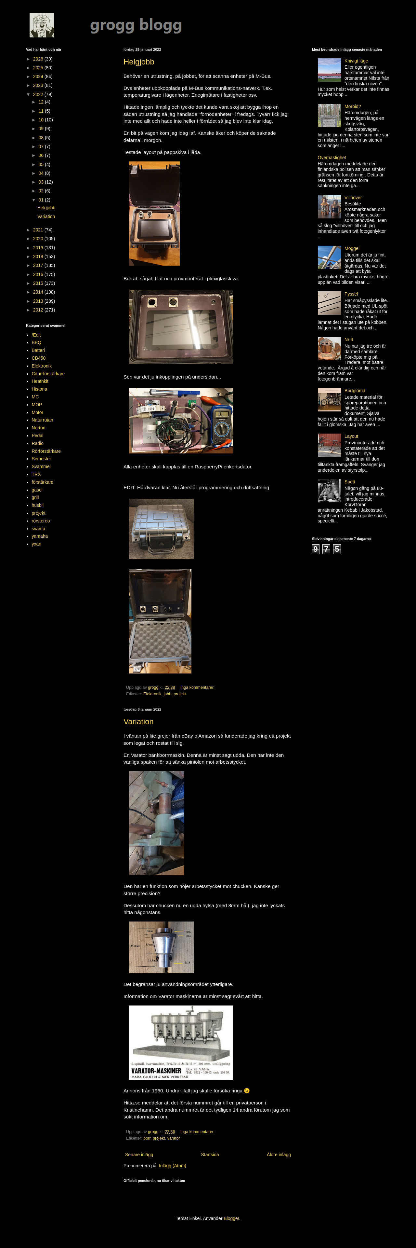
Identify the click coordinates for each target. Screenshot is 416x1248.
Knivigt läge (356, 60)
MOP (37, 404)
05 (41, 164)
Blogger (231, 1218)
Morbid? (352, 106)
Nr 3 (348, 339)
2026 (39, 59)
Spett (349, 481)
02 (41, 190)
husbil (38, 505)
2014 (39, 292)
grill (35, 497)
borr (146, 1138)
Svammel (41, 466)
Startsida (210, 1154)
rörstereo (41, 520)
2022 (39, 94)
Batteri (38, 350)
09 (41, 128)
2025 (39, 67)
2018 (39, 256)
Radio (38, 443)
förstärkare (43, 482)
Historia (39, 389)
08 (41, 137)
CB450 (39, 358)
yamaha (40, 536)
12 (41, 101)
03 (41, 182)
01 (41, 199)
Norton (39, 427)
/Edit (36, 335)
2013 (39, 301)
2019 (39, 247)
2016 (39, 274)
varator (173, 1138)
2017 (39, 265)
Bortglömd (354, 390)
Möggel (351, 248)
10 (41, 119)
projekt (180, 694)
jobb (168, 694)
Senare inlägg (139, 1154)
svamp (38, 528)
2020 (39, 238)
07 (41, 146)
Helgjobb (139, 61)
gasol (37, 489)
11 (41, 111)
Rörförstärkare (46, 451)
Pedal (38, 435)
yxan (37, 544)
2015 (39, 283)
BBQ (37, 342)
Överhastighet (332, 157)
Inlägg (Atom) (172, 1165)
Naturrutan (42, 420)
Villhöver (353, 197)
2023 (39, 85)
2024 (39, 76)
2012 (39, 309)
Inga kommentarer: (198, 687)
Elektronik (152, 694)
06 (41, 155)
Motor (38, 412)
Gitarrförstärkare (48, 373)
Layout (351, 436)
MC (35, 396)
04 (41, 173)
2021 (39, 229)
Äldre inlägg (279, 1154)
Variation (139, 721)
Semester (41, 458)
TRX (36, 474)
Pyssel (351, 294)
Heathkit (40, 381)
